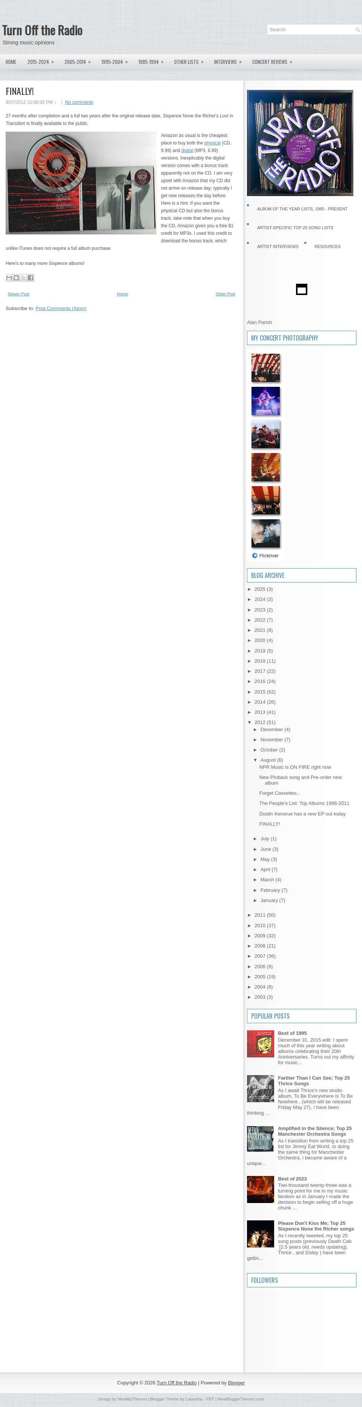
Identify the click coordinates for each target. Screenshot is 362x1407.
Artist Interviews (278, 246)
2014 (261, 702)
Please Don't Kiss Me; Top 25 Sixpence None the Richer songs (316, 1226)
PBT (210, 1399)
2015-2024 (43, 59)
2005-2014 (80, 59)
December (273, 729)
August (269, 760)
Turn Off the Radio (42, 30)
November (273, 739)
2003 (261, 997)
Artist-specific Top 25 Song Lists (295, 227)
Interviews (230, 59)
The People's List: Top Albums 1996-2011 (304, 803)
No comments (79, 102)
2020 (261, 640)
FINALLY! (20, 90)
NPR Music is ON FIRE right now (295, 767)
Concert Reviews (274, 59)
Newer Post (18, 294)
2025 (261, 589)
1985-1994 (153, 59)
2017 (261, 671)
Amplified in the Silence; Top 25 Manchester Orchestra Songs (315, 1131)
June (267, 849)
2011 (261, 915)
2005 (261, 977)
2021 (261, 630)
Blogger (236, 1383)
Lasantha (194, 1399)
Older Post (225, 294)
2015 (261, 692)
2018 (261, 661)
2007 (261, 956)
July (266, 838)
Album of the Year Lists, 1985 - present (302, 209)
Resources (327, 246)
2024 (261, 599)
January (270, 900)
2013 (261, 712)
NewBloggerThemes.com (241, 1399)
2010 (261, 925)
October (270, 750)
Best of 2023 (292, 1179)
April (266, 869)
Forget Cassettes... (280, 793)
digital (187, 150)
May (266, 859)
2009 (261, 936)
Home (11, 61)
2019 (261, 651)
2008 (261, 946)
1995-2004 (117, 59)
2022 (261, 620)
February (271, 890)
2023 (261, 610)
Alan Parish (259, 322)
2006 (261, 966)
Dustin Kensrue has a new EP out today (302, 814)
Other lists (191, 59)
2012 (261, 722)
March (268, 879)
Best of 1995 (292, 1033)
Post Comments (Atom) (61, 308)
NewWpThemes (132, 1399)
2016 (261, 681)
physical (212, 143)
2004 (261, 987)
